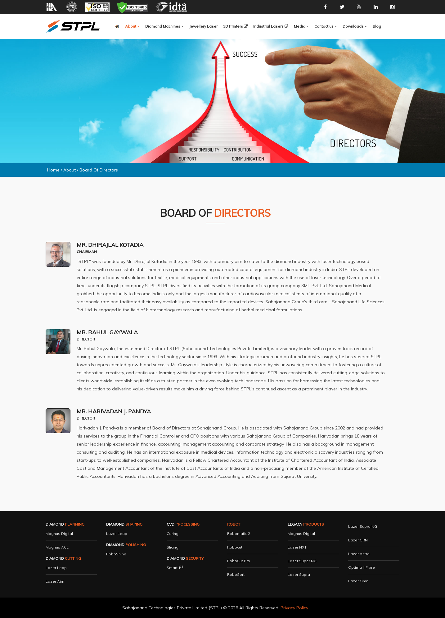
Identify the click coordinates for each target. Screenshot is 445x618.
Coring (172, 533)
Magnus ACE (57, 547)
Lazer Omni (358, 581)
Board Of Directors (98, 170)
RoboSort (236, 574)
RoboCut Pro (238, 560)
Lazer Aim (55, 581)
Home (53, 170)
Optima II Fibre (361, 567)
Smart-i (175, 567)
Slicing (172, 547)
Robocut (234, 547)
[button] (164, 26)
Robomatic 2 (238, 533)
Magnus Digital (59, 533)
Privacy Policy (294, 608)
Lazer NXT (297, 547)
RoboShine (116, 554)
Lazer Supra (299, 574)
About (69, 170)
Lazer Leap (56, 567)
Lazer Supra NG (362, 526)
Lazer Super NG (302, 560)
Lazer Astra (359, 553)
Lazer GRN (358, 540)
